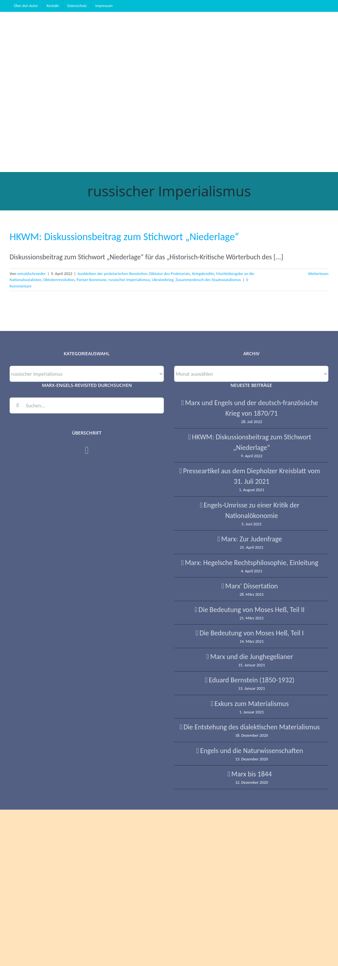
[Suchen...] (87, 405)
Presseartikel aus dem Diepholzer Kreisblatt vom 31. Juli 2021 (251, 476)
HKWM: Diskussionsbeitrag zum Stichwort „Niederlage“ (124, 237)
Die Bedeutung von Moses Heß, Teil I (251, 633)
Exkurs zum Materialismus (251, 703)
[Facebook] (87, 450)
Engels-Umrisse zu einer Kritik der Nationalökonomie (252, 510)
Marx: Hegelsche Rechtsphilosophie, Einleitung (251, 562)
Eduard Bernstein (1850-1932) (251, 680)
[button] (115, 132)
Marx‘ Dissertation (251, 586)
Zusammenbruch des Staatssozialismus (208, 279)
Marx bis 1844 (251, 774)
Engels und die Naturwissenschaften (251, 750)
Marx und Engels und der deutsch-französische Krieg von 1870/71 (251, 408)
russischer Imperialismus (129, 279)
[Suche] (18, 405)
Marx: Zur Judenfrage (251, 539)
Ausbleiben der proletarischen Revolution (112, 273)
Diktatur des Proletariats (169, 273)
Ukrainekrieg (162, 279)
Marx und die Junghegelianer (251, 656)
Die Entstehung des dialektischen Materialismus (251, 727)
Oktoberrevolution (58, 279)
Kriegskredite (203, 273)
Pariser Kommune (91, 279)
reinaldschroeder (31, 273)
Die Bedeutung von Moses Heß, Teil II (251, 609)
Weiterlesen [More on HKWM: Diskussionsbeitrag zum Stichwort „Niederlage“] (318, 273)
